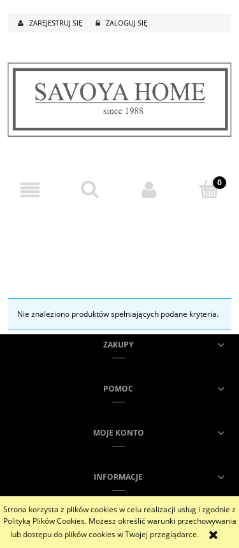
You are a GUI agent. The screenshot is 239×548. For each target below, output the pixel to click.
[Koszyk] (209, 189)
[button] (30, 190)
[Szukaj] (90, 189)
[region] (119, 240)
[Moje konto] (150, 190)
